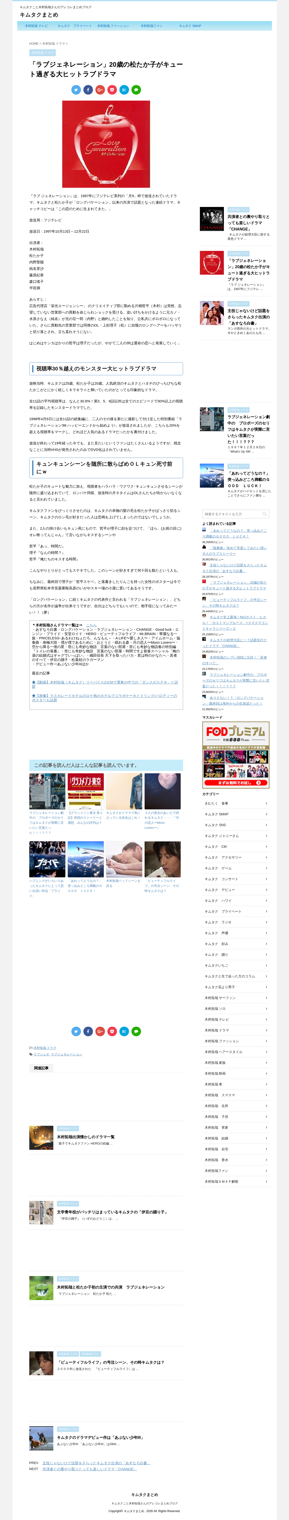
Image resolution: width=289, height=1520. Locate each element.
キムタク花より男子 (220, 987)
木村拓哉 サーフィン (220, 998)
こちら (91, 625)
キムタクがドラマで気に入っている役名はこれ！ (123, 815)
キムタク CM (216, 846)
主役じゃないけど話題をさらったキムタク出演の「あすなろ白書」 (97, 1463)
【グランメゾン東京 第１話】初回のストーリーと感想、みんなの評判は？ (85, 818)
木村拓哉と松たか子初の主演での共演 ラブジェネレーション (111, 1287)
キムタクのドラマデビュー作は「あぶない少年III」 (101, 1437)
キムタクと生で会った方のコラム (230, 976)
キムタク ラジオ (218, 922)
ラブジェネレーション (66, 1054)
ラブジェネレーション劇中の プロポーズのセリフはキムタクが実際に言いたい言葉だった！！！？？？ (46, 823)
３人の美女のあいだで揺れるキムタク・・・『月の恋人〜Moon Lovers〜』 (162, 820)
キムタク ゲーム (218, 868)
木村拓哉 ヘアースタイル (224, 1052)
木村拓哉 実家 (216, 1127)
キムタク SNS (215, 825)
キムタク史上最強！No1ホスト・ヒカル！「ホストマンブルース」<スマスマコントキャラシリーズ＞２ (235, 622)
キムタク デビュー (220, 890)
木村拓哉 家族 (215, 1063)
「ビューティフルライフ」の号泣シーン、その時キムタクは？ (162, 886)
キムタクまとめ (39, 15)
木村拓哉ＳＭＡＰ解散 (221, 1181)
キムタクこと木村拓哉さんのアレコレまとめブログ (144, 1503)
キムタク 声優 (216, 933)
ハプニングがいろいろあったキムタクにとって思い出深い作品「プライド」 (46, 888)
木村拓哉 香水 (216, 1160)
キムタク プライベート (75, 26)
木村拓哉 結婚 (216, 1138)
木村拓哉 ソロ (215, 1009)
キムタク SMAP (190, 26)
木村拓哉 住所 (216, 1106)
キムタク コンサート (221, 879)
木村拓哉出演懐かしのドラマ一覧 (86, 1137)
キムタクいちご (216, 965)
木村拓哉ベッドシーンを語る (123, 883)
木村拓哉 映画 (215, 1073)
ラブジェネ (41, 1054)
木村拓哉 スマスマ (220, 1095)
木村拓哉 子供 (216, 1117)
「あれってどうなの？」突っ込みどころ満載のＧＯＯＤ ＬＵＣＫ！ (85, 886)
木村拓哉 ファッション (113, 26)
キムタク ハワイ (218, 900)
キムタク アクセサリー (223, 857)
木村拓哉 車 (213, 1084)
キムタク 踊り (216, 955)
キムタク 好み (216, 944)
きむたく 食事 (216, 803)
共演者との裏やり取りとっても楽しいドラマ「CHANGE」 (90, 1469)
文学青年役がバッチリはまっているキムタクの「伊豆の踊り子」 (112, 1212)
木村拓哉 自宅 (216, 1149)
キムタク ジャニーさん (222, 836)
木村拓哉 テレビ (36, 26)
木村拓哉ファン (152, 26)
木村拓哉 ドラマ (45, 1048)
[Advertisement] (106, 948)
